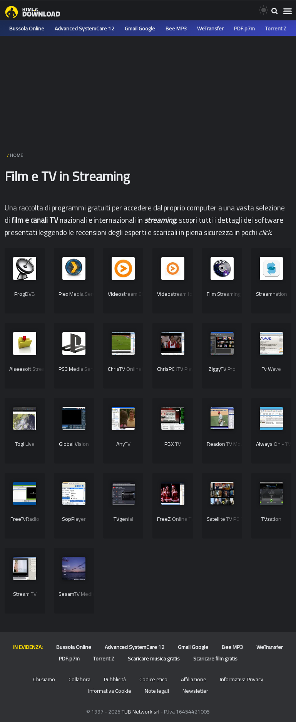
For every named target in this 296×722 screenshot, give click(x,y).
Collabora (79, 679)
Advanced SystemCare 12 (84, 28)
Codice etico (153, 679)
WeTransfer (210, 28)
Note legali (157, 691)
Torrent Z (275, 28)
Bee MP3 (176, 28)
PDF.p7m (244, 28)
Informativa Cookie (109, 691)
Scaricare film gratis (215, 659)
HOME (16, 155)
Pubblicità (115, 679)
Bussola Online (26, 28)
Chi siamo (44, 679)
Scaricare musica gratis (154, 659)
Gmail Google (140, 28)
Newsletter (195, 691)
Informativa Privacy (241, 679)
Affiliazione (193, 679)
